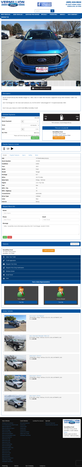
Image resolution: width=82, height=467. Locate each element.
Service (63, 14)
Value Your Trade (9, 262)
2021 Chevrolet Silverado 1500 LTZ (39, 341)
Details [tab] (5, 160)
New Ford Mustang (7, 449)
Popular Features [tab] (14, 160)
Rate (3, 134)
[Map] (65, 437)
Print (6, 284)
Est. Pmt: (4, 138)
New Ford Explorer (7, 442)
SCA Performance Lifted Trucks (10, 430)
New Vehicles (6, 14)
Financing (54, 14)
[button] (79, 28)
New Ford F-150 (6, 444)
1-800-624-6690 (59, 143)
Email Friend (8, 280)
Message (5, 229)
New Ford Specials (50, 428)
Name (5, 216)
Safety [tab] (30, 160)
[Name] (41, 218)
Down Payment (6, 126)
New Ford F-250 (6, 446)
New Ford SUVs (6, 461)
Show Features (74, 249)
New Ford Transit (6, 454)
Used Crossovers (24, 437)
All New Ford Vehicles (7, 428)
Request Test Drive (10, 269)
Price (3, 123)
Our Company (73, 14)
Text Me (21, 307)
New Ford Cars (6, 456)
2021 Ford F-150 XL (34, 401)
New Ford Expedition (7, 439)
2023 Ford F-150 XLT (35, 381)
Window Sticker (9, 276)
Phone (5, 222)
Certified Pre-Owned (32, 14)
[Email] (60, 225)
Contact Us (5, 17)
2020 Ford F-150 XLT (35, 361)
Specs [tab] (24, 160)
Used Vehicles (18, 14)
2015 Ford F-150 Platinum (36, 321)
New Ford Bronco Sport (8, 433)
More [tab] (36, 160)
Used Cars (23, 430)
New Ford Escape (6, 437)
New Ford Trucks (6, 458)
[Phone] (21, 225)
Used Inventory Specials (51, 430)
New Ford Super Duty (7, 453)
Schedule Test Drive (25, 440)
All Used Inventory (25, 428)
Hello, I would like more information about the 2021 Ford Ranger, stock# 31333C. (41, 235)
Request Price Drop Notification (13, 273)
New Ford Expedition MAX (8, 440)
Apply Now (35, 143)
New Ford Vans (6, 460)
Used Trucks (23, 432)
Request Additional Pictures (41, 93)
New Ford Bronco (6, 432)
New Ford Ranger (6, 451)
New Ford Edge (6, 435)
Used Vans (23, 433)
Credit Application (9, 266)
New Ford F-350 (6, 447)
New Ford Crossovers (7, 463)
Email (44, 222)
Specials (44, 14)
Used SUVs (23, 435)
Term (3, 130)
